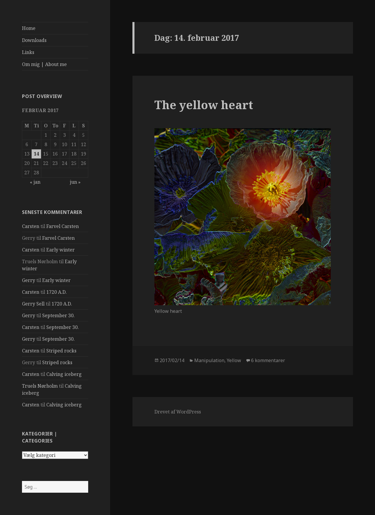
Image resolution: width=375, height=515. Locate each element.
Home (28, 28)
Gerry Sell (33, 303)
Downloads (34, 40)
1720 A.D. (56, 292)
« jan (35, 182)
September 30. (58, 315)
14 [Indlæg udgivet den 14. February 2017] (36, 154)
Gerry (28, 280)
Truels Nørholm (40, 386)
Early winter (60, 249)
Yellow (234, 360)
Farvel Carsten (62, 226)
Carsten (30, 226)
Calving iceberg (64, 374)
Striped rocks (61, 350)
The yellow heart (203, 104)
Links (28, 52)
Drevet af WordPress (177, 411)
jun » (75, 182)
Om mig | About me (44, 64)
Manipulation (209, 360)
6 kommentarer (268, 360)
